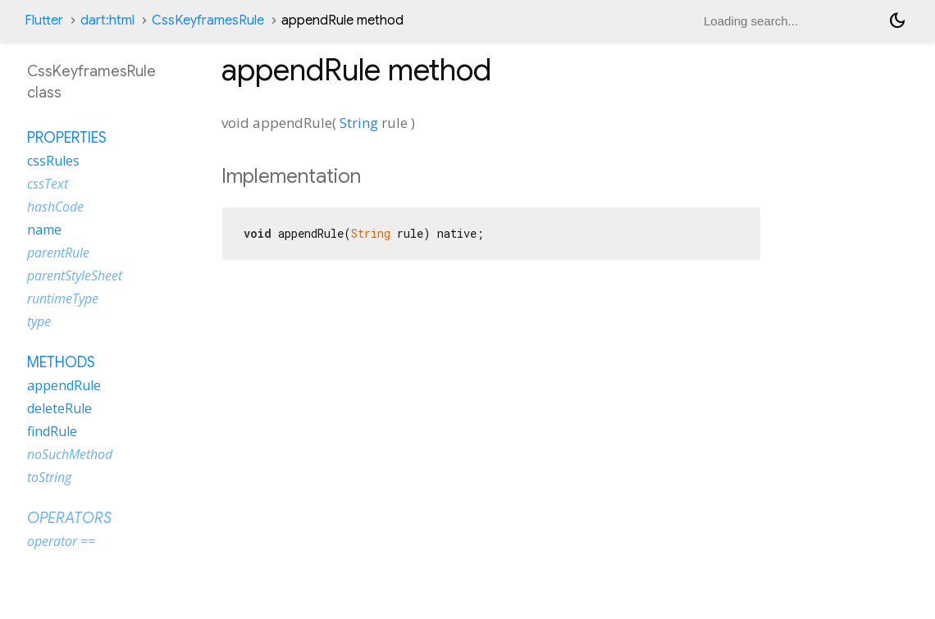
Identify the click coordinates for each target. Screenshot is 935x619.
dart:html (107, 20)
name (44, 230)
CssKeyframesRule (208, 20)
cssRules (53, 161)
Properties (67, 138)
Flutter (44, 20)
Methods (61, 362)
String (359, 122)
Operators (69, 518)
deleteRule (59, 408)
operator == (61, 541)
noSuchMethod (69, 454)
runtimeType (62, 298)
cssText (47, 184)
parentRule (58, 253)
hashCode (55, 207)
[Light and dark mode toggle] (897, 20)
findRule (52, 431)
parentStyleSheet (74, 275)
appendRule (64, 385)
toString (49, 477)
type (39, 321)
